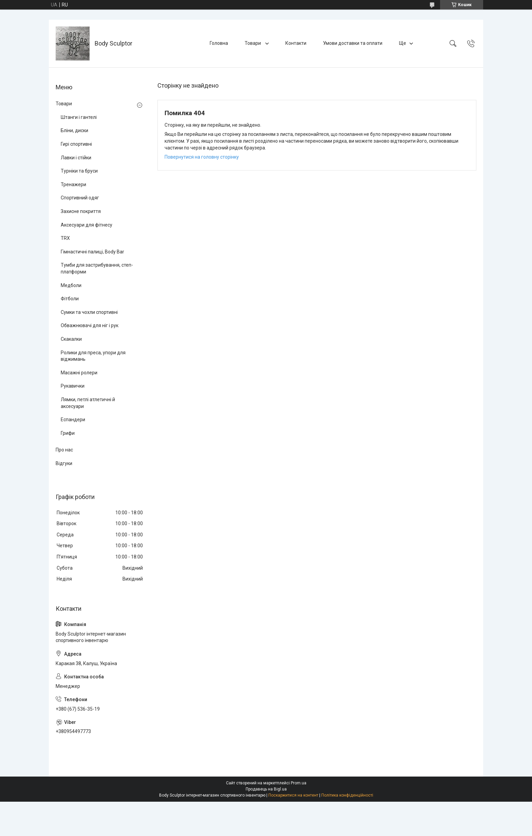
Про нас (64, 449)
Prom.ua (298, 783)
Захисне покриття (81, 211)
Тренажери (73, 184)
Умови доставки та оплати (352, 43)
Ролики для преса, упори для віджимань (93, 356)
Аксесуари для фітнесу (86, 225)
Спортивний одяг (80, 197)
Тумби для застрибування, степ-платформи (97, 268)
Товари (253, 43)
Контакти (295, 43)
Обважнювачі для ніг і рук (89, 325)
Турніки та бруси (79, 171)
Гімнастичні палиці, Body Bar (92, 251)
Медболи (71, 285)
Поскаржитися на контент (293, 795)
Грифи (68, 433)
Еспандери (73, 419)
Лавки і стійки (76, 157)
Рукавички (72, 386)
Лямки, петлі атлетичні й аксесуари (88, 403)
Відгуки (64, 463)
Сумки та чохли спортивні (89, 312)
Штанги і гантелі (79, 117)
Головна (219, 43)
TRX (65, 238)
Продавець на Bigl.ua (266, 789)
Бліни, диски (74, 130)
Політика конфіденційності (347, 795)
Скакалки (71, 339)
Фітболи (70, 298)
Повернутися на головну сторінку (202, 157)
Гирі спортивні (76, 144)
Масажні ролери (79, 372)
